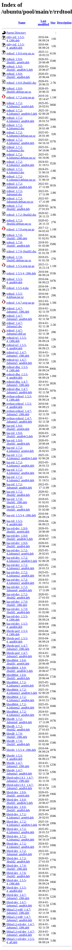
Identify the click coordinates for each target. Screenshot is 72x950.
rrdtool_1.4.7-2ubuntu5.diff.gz (16, 332)
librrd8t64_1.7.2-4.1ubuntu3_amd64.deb (20, 713)
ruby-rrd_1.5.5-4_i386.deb (15, 39)
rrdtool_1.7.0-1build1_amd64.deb (18, 244)
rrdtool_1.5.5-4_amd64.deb (14, 281)
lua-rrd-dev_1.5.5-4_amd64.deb (17, 625)
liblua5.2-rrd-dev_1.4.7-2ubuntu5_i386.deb (20, 926)
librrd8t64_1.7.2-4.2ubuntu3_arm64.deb (20, 684)
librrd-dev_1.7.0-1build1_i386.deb (16, 867)
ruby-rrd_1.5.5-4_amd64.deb (15, 46)
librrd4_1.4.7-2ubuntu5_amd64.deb (19, 772)
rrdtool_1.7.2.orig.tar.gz (20, 97)
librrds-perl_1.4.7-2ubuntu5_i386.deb (17, 647)
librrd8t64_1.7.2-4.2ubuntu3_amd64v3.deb (21, 691)
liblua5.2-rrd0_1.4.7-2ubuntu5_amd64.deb (19, 918)
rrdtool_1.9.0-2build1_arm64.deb (17, 61)
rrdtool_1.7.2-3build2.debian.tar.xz (18, 222)
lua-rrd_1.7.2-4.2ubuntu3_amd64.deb (20, 464)
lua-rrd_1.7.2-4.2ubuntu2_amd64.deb (20, 471)
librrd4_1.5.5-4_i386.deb (21, 749)
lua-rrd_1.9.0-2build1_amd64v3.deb (19, 434)
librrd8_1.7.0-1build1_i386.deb (16, 735)
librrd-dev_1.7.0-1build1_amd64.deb (18, 874)
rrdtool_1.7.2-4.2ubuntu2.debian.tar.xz (20, 156)
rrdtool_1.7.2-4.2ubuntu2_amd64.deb (20, 141)
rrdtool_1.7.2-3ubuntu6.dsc (14, 193)
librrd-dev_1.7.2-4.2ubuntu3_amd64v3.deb (21, 823)
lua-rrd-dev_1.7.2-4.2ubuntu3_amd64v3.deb (21, 559)
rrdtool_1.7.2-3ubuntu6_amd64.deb (19, 185)
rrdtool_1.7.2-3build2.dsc (21, 214)
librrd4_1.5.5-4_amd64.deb (14, 757)
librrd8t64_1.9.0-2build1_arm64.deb (17, 662)
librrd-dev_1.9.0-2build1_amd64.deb (18, 808)
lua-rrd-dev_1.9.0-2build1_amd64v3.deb (19, 537)
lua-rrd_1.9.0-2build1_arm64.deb (17, 427)
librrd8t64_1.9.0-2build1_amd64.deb (18, 676)
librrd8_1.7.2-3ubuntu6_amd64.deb (19, 720)
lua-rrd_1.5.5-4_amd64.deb (14, 522)
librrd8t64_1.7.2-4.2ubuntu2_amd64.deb (20, 706)
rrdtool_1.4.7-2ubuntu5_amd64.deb (19, 317)
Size (53, 22)
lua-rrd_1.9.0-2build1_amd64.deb (18, 442)
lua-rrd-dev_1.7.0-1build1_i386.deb (17, 603)
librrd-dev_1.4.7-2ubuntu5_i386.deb (17, 896)
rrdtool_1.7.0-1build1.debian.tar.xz (18, 259)
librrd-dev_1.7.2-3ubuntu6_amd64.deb (19, 852)
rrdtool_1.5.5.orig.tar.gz (20, 266)
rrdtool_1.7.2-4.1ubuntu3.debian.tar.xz (20, 178)
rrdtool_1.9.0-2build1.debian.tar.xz (18, 90)
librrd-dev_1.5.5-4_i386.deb (16, 882)
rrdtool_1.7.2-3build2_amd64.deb (18, 207)
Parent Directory (16, 32)
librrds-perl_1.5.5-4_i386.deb (17, 632)
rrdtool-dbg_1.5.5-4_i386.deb (17, 368)
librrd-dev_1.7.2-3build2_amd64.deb (18, 860)
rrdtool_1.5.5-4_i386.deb (21, 273)
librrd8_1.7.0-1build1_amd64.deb (18, 742)
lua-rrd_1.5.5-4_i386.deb (21, 515)
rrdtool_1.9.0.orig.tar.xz (20, 53)
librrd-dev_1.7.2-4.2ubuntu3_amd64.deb (20, 830)
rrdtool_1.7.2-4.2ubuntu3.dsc (15, 127)
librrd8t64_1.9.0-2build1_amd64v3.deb (19, 669)
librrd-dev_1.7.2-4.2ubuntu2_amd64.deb (20, 838)
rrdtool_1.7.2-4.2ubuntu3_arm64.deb (20, 105)
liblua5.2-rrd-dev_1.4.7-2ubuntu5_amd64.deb (20, 933)
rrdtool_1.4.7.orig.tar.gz (20, 302)
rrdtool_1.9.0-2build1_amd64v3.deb (19, 68)
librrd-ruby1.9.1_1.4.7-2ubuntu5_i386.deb (20, 779)
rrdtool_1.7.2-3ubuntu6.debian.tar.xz (19, 200)
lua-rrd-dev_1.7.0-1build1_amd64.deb (18, 610)
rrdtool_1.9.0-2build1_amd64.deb (18, 75)
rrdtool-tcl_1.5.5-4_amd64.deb (16, 346)
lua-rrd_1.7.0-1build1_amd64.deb (18, 508)
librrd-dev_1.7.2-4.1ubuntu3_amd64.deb (20, 845)
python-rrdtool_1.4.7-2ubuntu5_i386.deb (19, 412)
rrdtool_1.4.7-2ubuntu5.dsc (14, 324)
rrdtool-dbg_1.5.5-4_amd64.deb (17, 376)
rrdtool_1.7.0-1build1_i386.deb (16, 237)
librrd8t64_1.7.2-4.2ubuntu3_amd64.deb (20, 698)
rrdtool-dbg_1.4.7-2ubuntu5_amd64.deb (19, 390)
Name (22, 22)
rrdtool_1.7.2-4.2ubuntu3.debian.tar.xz (20, 134)
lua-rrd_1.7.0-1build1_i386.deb (16, 500)
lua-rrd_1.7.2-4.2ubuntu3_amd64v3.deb (21, 456)
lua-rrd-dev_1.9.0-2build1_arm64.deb (17, 530)
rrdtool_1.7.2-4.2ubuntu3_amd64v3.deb (21, 112)
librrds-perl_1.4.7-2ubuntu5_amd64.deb (19, 654)
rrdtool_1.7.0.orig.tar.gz (20, 229)
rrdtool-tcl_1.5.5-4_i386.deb (16, 339)
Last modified (43, 22)
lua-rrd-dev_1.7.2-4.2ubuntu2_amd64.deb (20, 574)
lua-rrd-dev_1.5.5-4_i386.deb (17, 618)
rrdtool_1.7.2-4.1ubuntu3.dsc (15, 171)
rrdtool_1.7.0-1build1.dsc (21, 251)
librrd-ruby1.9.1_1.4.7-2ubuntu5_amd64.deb (20, 786)
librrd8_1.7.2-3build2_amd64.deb (18, 728)
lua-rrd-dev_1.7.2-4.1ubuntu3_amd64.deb (20, 581)
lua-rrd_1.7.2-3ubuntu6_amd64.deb (19, 486)
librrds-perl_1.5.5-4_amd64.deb (17, 640)
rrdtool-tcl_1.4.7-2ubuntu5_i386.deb (17, 354)
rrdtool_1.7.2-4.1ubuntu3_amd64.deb (20, 163)
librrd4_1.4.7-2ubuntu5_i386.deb (17, 764)
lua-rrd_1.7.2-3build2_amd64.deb (18, 493)
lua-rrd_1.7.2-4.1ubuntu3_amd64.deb (20, 478)
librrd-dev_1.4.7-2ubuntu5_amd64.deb (19, 904)
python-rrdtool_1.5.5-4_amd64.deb (19, 405)
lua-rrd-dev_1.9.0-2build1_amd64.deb (18, 544)
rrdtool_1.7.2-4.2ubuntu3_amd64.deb (20, 119)
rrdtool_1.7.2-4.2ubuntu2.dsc (15, 149)
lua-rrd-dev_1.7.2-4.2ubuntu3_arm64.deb (20, 552)
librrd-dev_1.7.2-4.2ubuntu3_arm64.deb (20, 816)
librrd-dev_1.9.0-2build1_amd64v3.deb (19, 801)
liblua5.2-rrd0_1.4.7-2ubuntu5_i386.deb (18, 911)
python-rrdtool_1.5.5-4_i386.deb (19, 398)
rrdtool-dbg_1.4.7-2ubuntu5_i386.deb (17, 383)
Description (64, 22)
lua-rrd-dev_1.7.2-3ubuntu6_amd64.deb (19, 588)
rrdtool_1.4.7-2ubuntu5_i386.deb (17, 310)
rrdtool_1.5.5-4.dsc (17, 288)
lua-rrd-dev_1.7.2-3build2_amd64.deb (18, 596)
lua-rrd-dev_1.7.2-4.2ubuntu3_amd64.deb (20, 566)
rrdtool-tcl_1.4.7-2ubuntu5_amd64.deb (19, 361)
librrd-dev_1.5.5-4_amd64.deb (16, 889)
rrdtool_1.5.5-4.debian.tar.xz (15, 295)
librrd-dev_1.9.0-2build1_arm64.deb (17, 794)
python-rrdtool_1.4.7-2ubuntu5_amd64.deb (19, 420)
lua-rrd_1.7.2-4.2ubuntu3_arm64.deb (20, 449)
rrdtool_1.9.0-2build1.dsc (21, 82)
